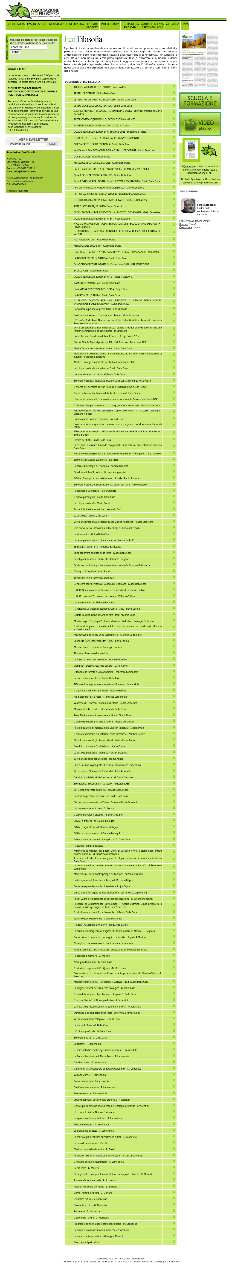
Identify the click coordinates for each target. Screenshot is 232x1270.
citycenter (22, 190)
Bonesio (183, 224)
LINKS (185, 24)
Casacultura (185, 227)
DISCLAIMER (156, 1261)
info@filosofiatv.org (25, 171)
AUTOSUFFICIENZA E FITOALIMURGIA (152, 25)
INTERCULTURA (110, 24)
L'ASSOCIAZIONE (37, 24)
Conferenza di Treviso (191, 221)
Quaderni (188, 166)
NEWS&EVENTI (58, 24)
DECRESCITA (76, 24)
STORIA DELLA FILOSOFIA (130, 25)
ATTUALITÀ (172, 24)
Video (200, 100)
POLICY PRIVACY (172, 1261)
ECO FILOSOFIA (15, 24)
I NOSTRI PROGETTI (92, 25)
